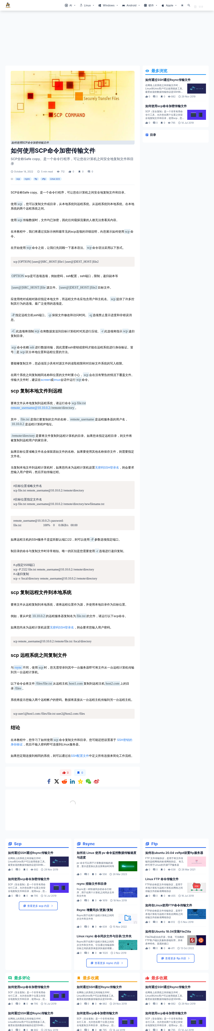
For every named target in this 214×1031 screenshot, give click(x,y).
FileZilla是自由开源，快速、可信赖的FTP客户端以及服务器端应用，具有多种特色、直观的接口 (164, 976)
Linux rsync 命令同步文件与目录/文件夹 (104, 972)
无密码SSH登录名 (107, 467)
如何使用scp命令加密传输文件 (166, 106)
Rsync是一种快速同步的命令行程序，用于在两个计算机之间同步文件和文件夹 (95, 929)
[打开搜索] (189, 5)
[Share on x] (56, 781)
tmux (57, 379)
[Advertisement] (105, 39)
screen (45, 379)
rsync (27, 179)
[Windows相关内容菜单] (70, 5)
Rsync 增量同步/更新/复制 (95, 946)
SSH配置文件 (80, 755)
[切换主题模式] (182, 5)
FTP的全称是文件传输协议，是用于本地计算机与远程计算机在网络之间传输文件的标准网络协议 (164, 924)
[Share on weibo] (96, 781)
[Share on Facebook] (49, 781)
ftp (36, 179)
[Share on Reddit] (64, 781)
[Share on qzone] (80, 781)
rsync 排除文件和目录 (92, 920)
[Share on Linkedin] (72, 781)
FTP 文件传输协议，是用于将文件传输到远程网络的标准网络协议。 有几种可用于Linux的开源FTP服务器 (164, 898)
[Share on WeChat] (88, 781)
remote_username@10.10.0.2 (30, 408)
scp (18, 179)
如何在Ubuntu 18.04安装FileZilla (168, 968)
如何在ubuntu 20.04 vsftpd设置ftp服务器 (174, 889)
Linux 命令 (55, 179)
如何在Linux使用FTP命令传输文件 (168, 941)
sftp (44, 179)
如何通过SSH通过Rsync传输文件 (168, 80)
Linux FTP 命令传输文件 (161, 915)
